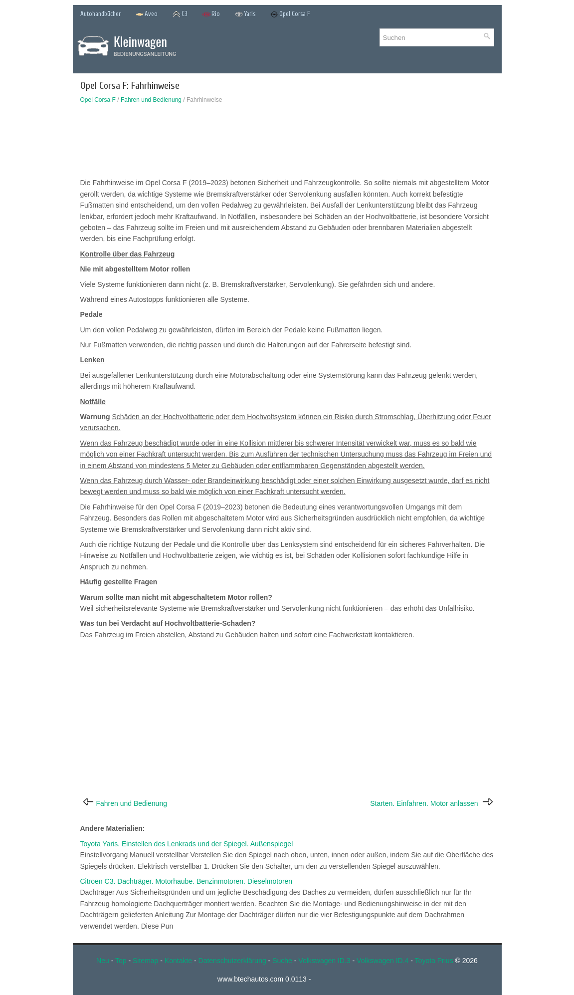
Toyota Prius (434, 961)
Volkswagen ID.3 (324, 961)
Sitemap (145, 961)
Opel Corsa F (290, 14)
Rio (211, 14)
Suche (282, 961)
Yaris (245, 14)
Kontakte (178, 961)
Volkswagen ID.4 (382, 961)
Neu (102, 961)
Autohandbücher (100, 13)
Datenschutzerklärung (232, 961)
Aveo (147, 14)
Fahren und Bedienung (151, 99)
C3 (180, 14)
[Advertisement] (287, 143)
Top (121, 961)
